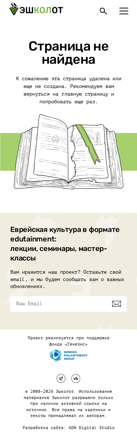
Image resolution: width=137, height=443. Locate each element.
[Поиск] (103, 11)
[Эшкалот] (36, 11)
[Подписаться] (116, 303)
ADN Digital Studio (92, 427)
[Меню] (123, 11)
